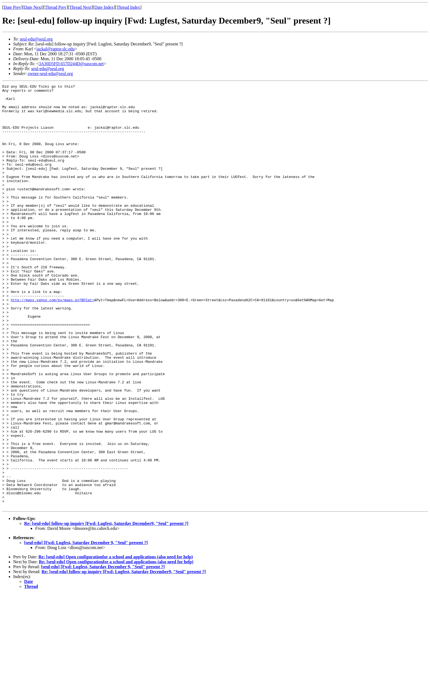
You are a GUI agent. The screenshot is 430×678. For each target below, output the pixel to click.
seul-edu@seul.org (36, 39)
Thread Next (80, 7)
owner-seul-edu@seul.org (50, 73)
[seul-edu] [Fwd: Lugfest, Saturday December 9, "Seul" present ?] (86, 627)
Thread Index (128, 7)
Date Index (104, 7)
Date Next (33, 7)
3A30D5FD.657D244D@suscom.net (71, 63)
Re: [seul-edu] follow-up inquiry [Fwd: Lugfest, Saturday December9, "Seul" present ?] (106, 608)
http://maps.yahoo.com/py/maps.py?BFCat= (52, 343)
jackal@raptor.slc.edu (55, 49)
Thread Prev (55, 7)
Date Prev (12, 7)
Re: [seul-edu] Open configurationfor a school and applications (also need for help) (115, 641)
